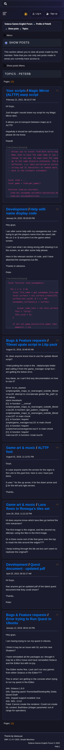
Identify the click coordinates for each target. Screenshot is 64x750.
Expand (23, 147)
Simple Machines (27, 739)
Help (57, 746)
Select (15, 147)
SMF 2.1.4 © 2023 (11, 739)
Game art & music (20, 448)
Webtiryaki (18, 736)
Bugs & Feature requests (26, 340)
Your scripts (16, 90)
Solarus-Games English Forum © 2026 (44, 743)
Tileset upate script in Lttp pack (31, 344)
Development (17, 209)
